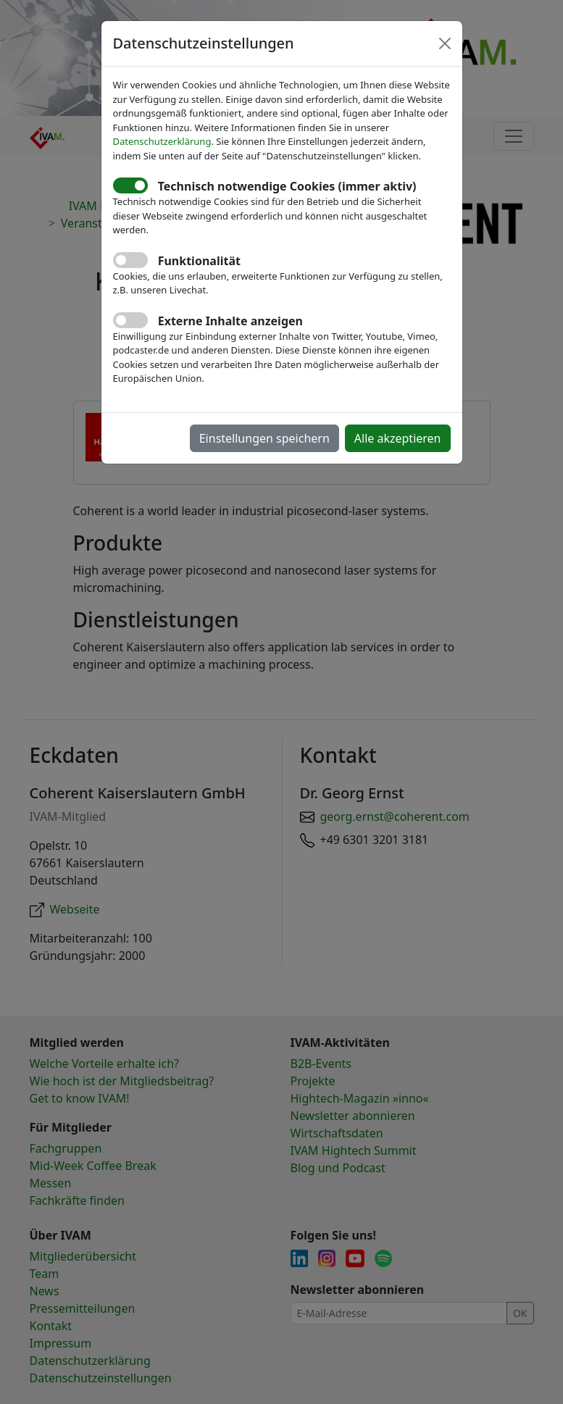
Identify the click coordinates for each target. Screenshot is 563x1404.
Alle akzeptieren (397, 438)
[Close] (444, 43)
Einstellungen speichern (264, 438)
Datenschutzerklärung (162, 141)
